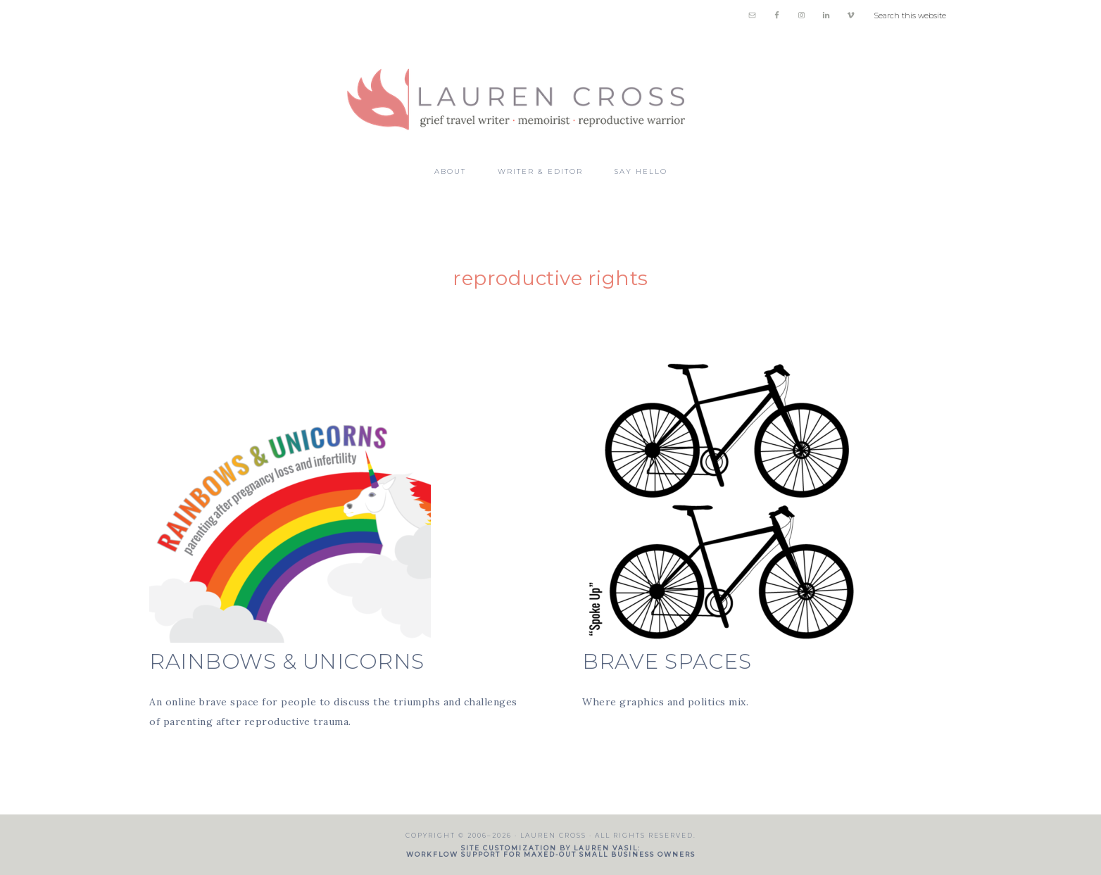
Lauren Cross (550, 93)
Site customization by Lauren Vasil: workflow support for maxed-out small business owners (551, 851)
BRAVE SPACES (666, 661)
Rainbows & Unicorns (286, 661)
